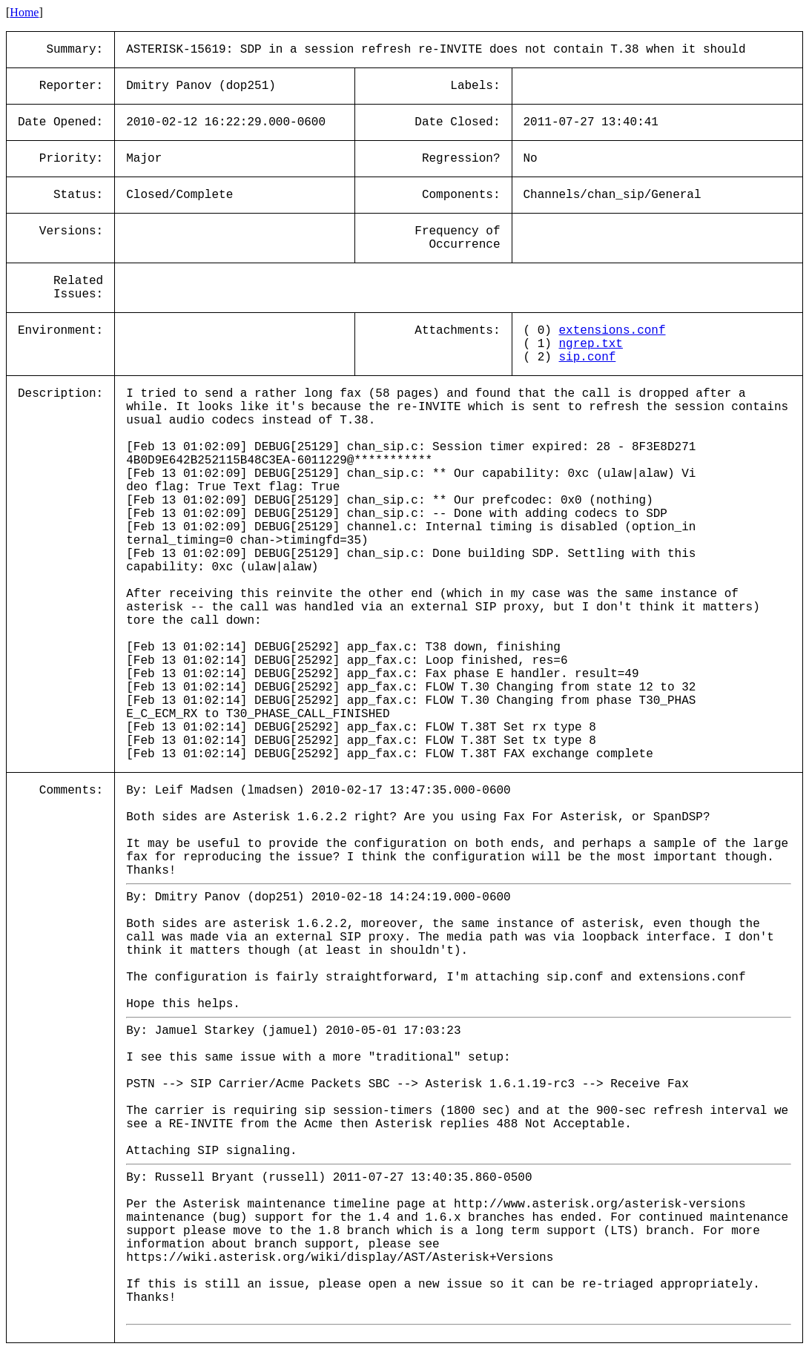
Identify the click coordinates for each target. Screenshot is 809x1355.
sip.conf (587, 357)
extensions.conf (612, 330)
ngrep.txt (591, 344)
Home (24, 12)
